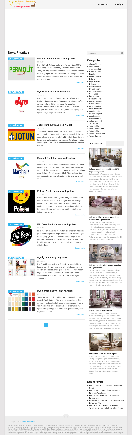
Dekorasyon (94, 84)
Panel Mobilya (94, 116)
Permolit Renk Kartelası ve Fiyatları (56, 58)
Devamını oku (80, 82)
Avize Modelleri (95, 67)
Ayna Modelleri (95, 69)
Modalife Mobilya (95, 109)
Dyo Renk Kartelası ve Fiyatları (53, 91)
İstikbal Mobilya (95, 99)
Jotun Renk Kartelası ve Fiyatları (54, 125)
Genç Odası (94, 94)
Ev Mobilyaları (94, 89)
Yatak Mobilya (94, 126)
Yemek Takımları (95, 136)
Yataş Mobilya (94, 131)
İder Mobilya (94, 96)
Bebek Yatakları (95, 76)
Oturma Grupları (95, 114)
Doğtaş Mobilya (95, 86)
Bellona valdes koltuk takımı (101, 311)
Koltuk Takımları (95, 104)
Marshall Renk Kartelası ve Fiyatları (56, 158)
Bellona (92, 79)
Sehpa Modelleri (95, 121)
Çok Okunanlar (96, 143)
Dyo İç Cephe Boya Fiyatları (52, 257)
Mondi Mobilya (94, 111)
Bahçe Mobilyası (95, 72)
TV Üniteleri (93, 124)
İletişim (119, 4)
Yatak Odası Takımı (96, 129)
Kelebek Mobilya (95, 101)
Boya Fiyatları (94, 81)
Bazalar (92, 74)
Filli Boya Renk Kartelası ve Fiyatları (56, 224)
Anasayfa (102, 4)
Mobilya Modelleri (28, 421)
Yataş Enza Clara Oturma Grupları (103, 354)
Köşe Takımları (95, 106)
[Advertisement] (53, 30)
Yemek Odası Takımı (97, 134)
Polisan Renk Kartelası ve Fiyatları (55, 191)
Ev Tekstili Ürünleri (96, 91)
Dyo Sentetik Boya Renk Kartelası (55, 291)
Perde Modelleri (95, 119)
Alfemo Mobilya (95, 64)
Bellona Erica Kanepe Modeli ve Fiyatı (104, 386)
